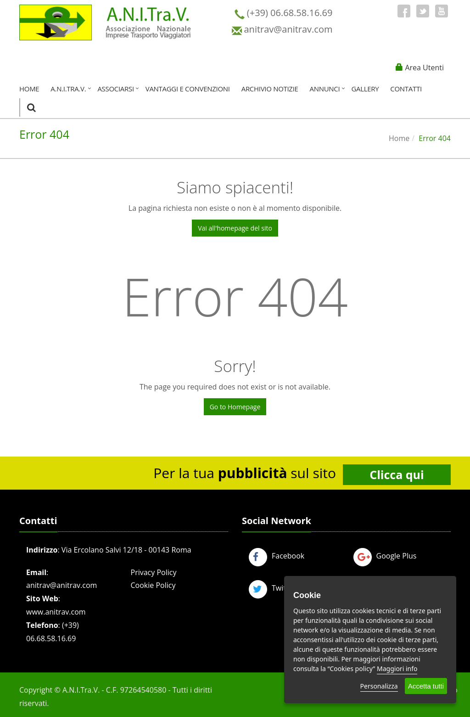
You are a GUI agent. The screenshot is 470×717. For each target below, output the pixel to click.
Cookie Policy (153, 585)
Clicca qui (396, 474)
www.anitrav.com (56, 612)
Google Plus (385, 556)
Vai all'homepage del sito (235, 228)
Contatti (405, 88)
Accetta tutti (426, 686)
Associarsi (115, 88)
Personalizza (379, 686)
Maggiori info (397, 668)
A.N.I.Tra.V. (68, 88)
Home (29, 88)
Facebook (276, 556)
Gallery (365, 88)
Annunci (325, 88)
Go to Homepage (235, 406)
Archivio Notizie (269, 88)
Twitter (272, 588)
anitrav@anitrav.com (61, 585)
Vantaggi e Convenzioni (187, 88)
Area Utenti (424, 67)
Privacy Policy (154, 572)
